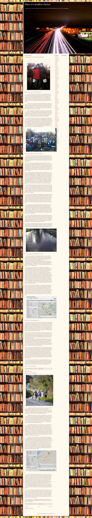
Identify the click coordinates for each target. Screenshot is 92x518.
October (56, 60)
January (56, 68)
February (56, 67)
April (56, 75)
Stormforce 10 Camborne (31, 373)
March (56, 76)
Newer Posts (26, 506)
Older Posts (50, 506)
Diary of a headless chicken (37, 4)
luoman (47, 513)
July (55, 62)
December (56, 59)
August (56, 61)
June (55, 63)
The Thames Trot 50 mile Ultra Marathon (34, 57)
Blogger (53, 513)
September (56, 86)
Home (39, 506)
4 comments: (35, 368)
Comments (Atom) (31, 508)
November (56, 92)
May (55, 106)
